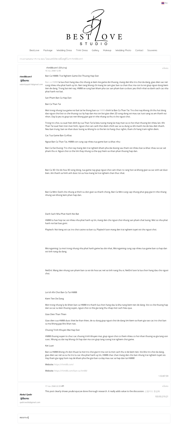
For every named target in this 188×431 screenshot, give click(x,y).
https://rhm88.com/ (64, 364)
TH (164, 3)
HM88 (102, 110)
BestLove (34, 50)
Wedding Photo (123, 50)
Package (47, 50)
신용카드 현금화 (152, 391)
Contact (139, 50)
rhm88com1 (77, 58)
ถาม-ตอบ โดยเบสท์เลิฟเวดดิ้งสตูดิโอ (52, 58)
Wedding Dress (64, 50)
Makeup (107, 50)
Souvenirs (152, 50)
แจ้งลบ (165, 68)
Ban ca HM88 (51, 82)
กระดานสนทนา (27, 58)
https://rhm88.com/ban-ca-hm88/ (70, 370)
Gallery (95, 50)
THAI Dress (82, 50)
